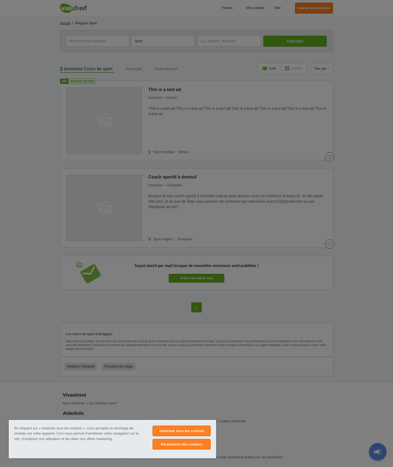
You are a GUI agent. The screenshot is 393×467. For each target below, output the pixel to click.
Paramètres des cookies (182, 444)
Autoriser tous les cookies (181, 431)
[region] (112, 439)
